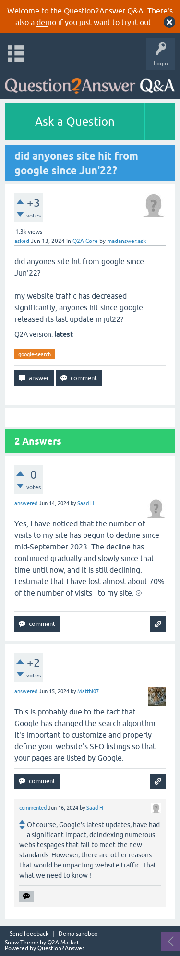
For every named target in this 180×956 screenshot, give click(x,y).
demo (46, 22)
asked (21, 241)
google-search (34, 354)
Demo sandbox (78, 934)
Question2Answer (60, 948)
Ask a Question (75, 121)
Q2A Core (85, 241)
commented (33, 808)
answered (25, 503)
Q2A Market (63, 942)
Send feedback (29, 934)
